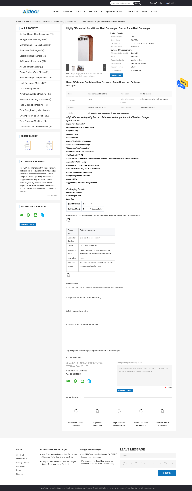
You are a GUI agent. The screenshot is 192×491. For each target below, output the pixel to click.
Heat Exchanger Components (33, 77)
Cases (154, 12)
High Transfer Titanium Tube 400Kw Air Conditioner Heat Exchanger (119, 424)
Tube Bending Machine (30, 88)
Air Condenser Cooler (30, 66)
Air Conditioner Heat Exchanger (46, 21)
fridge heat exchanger (98, 351)
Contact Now (117, 75)
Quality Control (114, 12)
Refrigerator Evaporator (30, 61)
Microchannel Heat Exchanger (34, 45)
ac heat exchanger (113, 351)
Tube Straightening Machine (33, 110)
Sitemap (19, 474)
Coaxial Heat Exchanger (31, 56)
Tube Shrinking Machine (31, 121)
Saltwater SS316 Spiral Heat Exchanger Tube (162, 424)
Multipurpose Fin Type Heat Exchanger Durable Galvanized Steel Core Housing (97, 462)
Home (56, 12)
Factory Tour (96, 12)
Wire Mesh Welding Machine (33, 94)
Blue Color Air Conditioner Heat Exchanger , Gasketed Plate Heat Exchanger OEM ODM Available (59, 456)
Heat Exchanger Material (31, 83)
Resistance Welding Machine (33, 99)
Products (67, 12)
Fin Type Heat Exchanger (31, 39)
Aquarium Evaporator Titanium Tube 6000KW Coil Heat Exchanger (97, 424)
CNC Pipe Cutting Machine (32, 116)
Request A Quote (156, 3)
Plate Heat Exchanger (30, 50)
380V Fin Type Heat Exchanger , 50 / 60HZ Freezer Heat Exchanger (99, 455)
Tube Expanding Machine (31, 105)
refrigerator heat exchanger (79, 351)
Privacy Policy (43, 488)
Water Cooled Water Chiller (32, 72)
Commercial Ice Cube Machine (34, 126)
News (144, 12)
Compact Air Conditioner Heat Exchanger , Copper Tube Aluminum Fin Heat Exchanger (59, 463)
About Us (80, 12)
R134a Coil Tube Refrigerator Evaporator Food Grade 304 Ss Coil (140, 424)
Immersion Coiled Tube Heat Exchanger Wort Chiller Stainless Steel (75, 424)
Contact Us (132, 12)
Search (137, 3)
